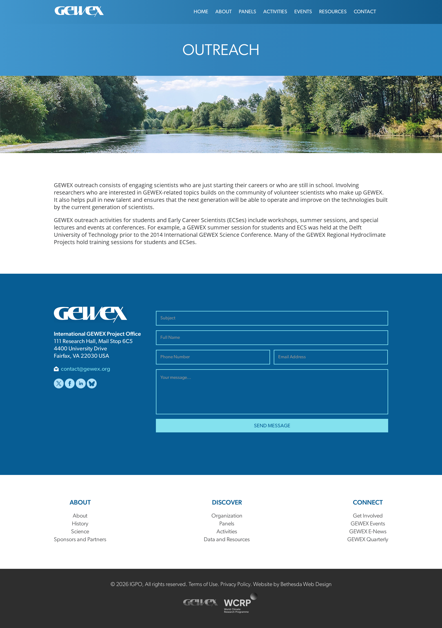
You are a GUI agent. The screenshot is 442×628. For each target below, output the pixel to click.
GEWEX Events (368, 524)
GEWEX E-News (367, 532)
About (223, 12)
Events (303, 12)
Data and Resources (227, 540)
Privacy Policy (235, 584)
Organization (226, 516)
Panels (247, 12)
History (80, 524)
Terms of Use (203, 584)
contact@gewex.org (85, 369)
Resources (333, 12)
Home (201, 12)
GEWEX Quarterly (367, 540)
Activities (275, 12)
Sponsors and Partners (80, 540)
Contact (365, 12)
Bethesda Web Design (306, 584)
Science (80, 532)
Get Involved (368, 516)
